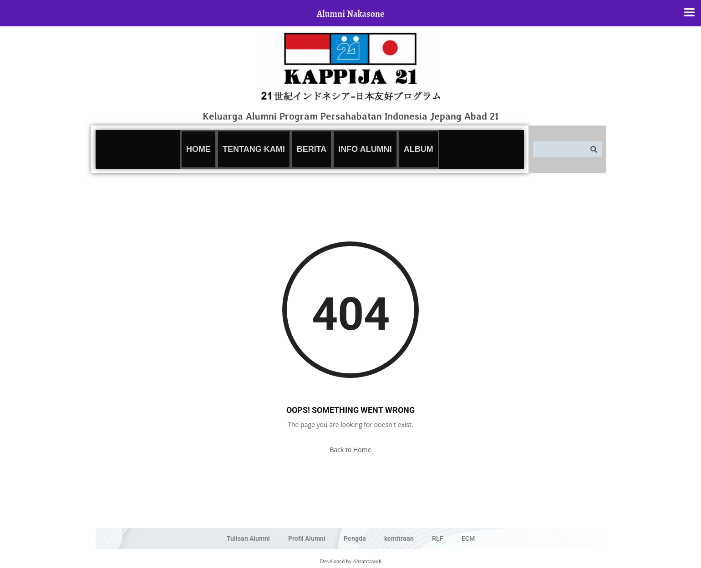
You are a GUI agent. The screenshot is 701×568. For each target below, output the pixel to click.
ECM (468, 538)
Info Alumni (364, 149)
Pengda (355, 538)
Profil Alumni (306, 538)
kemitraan (399, 538)
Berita (312, 149)
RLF (437, 538)
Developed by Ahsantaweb (350, 560)
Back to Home (350, 449)
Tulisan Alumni (248, 538)
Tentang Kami (254, 149)
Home (198, 149)
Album (418, 149)
